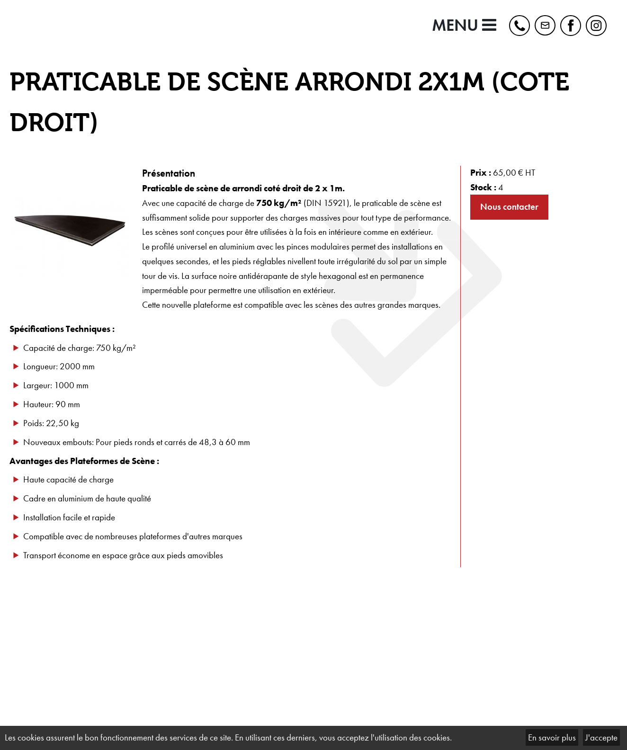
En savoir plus (552, 737)
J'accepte (601, 737)
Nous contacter (509, 207)
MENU (464, 25)
